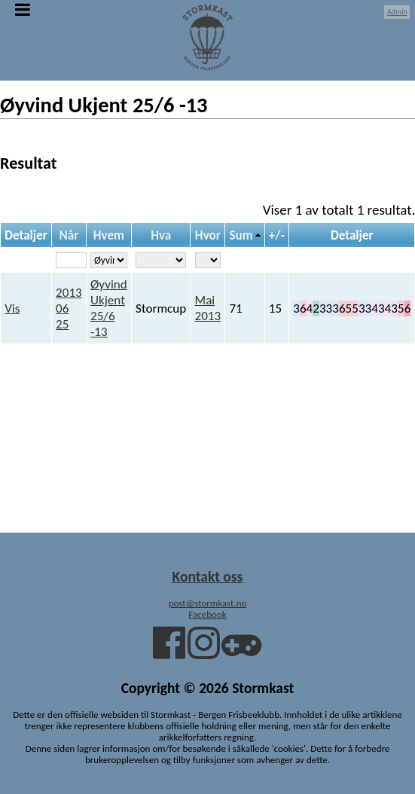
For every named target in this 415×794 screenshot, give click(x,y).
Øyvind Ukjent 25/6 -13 (108, 308)
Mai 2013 (208, 308)
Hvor (208, 235)
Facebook (207, 614)
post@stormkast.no (208, 603)
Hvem (108, 235)
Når (69, 235)
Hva (161, 235)
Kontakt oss (207, 576)
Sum (240, 235)
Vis (12, 308)
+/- (277, 235)
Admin (397, 12)
